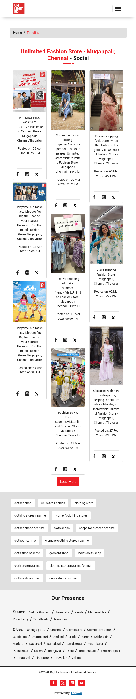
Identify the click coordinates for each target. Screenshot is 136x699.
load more (68, 482)
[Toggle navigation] (117, 8)
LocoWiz (76, 693)
